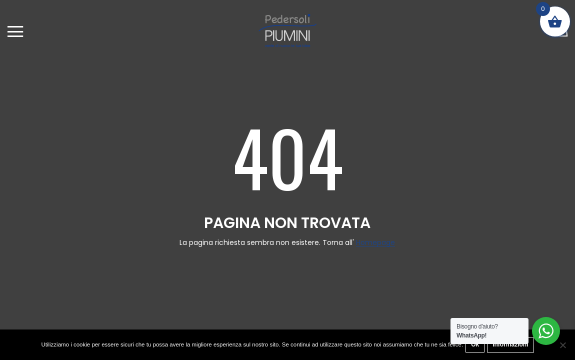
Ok (475, 344)
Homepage (375, 242)
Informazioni (510, 344)
